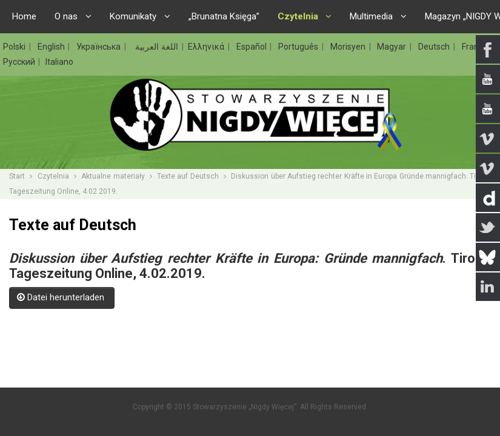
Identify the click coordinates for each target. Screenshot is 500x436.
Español (252, 46)
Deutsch (435, 46)
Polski (15, 46)
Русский (20, 62)
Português (299, 46)
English (52, 46)
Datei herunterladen (62, 297)
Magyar (392, 46)
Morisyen (349, 46)
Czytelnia (53, 176)
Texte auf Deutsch (188, 176)
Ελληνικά (207, 46)
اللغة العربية (155, 46)
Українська (99, 46)
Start (17, 176)
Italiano (59, 62)
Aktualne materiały (112, 176)
